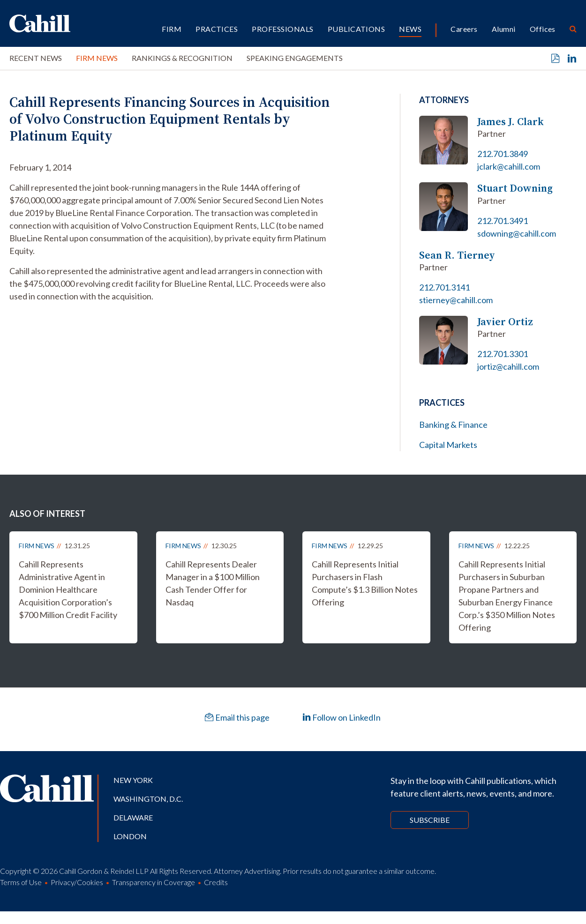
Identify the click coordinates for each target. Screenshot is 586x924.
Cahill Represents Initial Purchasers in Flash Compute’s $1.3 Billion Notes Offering (365, 583)
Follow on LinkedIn (341, 717)
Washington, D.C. (148, 798)
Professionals (282, 28)
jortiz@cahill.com (508, 366)
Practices (216, 28)
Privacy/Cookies (77, 882)
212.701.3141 (444, 287)
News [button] (410, 28)
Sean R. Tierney (457, 255)
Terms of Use (21, 882)
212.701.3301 (502, 354)
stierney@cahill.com (456, 300)
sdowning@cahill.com (516, 233)
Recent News (35, 57)
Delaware (133, 817)
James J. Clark (510, 121)
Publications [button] (356, 28)
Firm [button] (171, 28)
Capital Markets (448, 445)
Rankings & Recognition (182, 57)
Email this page (237, 717)
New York (133, 779)
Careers (464, 28)
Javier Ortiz (505, 322)
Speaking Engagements (295, 57)
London (130, 836)
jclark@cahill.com (508, 166)
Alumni (504, 28)
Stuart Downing (515, 188)
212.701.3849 (502, 154)
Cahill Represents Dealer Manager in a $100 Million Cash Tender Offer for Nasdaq (212, 583)
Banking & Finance (453, 424)
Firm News (97, 57)
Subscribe (430, 819)
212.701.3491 (502, 221)
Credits (216, 882)
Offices (543, 28)
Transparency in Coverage (153, 882)
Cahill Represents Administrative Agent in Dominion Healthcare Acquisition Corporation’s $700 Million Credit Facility (68, 589)
